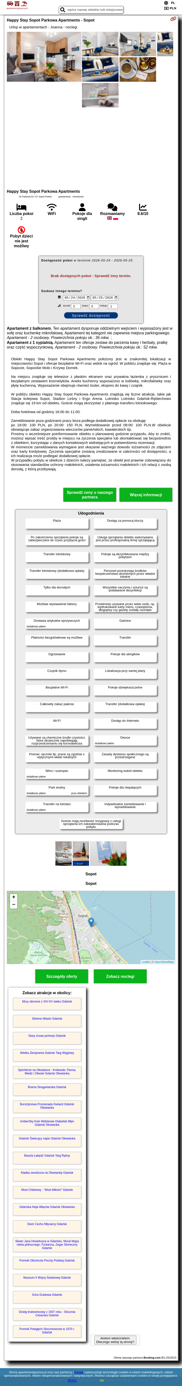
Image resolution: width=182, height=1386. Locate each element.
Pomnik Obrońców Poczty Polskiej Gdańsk (47, 1260)
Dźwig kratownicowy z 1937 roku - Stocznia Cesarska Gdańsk (47, 1313)
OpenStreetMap (164, 961)
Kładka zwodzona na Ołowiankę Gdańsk (47, 1172)
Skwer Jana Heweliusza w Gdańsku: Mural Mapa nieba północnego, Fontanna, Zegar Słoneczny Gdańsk (47, 1245)
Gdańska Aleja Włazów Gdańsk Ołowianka (47, 1207)
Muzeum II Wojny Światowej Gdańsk (47, 1277)
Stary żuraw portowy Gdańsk (47, 1035)
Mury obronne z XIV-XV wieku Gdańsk (47, 1001)
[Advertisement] (91, 147)
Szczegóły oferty (61, 976)
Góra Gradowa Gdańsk (47, 1294)
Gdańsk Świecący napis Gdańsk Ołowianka (47, 1138)
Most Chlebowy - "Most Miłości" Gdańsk (47, 1190)
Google (78, 1372)
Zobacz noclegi (120, 976)
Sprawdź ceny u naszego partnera (90, 494)
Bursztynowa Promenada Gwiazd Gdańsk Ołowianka (47, 1106)
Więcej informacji (146, 495)
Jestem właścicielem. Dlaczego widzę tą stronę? (115, 1340)
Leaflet (146, 961)
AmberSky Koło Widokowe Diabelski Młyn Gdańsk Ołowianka (47, 1123)
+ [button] (13, 897)
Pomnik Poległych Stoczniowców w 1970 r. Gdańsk (47, 1330)
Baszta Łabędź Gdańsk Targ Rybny (47, 1155)
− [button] (13, 905)
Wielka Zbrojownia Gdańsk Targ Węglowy (47, 1053)
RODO (72, 1380)
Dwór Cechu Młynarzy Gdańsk (47, 1224)
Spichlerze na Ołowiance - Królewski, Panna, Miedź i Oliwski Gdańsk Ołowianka (47, 1071)
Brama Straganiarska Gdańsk (47, 1087)
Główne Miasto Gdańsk (47, 1018)
